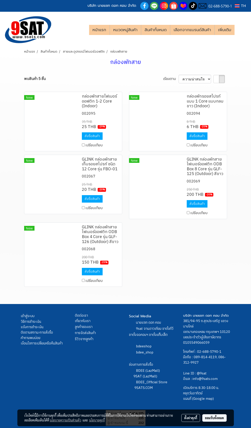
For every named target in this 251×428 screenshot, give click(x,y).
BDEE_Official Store (151, 382)
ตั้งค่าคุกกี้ (190, 418)
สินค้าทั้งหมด (156, 30)
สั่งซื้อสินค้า (92, 136)
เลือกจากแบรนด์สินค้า (192, 30)
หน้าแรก (99, 30)
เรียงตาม (171, 79)
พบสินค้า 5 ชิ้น (35, 79)
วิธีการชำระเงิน (31, 322)
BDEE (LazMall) (148, 371)
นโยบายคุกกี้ (97, 420)
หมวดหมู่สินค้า (125, 30)
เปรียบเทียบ (94, 145)
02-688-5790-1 (209, 352)
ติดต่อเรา (81, 315)
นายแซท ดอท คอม (148, 322)
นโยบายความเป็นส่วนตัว (65, 420)
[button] (241, 30)
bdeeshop (144, 346)
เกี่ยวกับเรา (82, 321)
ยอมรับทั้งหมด (214, 418)
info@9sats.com (205, 379)
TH (240, 6)
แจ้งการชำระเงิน (32, 327)
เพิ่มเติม (224, 30)
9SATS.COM (143, 388)
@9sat (202, 373)
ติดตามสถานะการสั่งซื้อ (37, 332)
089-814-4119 (205, 357)
